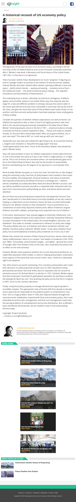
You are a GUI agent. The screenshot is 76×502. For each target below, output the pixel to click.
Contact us (28, 493)
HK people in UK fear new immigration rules (36, 449)
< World (6, 10)
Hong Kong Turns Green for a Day (33, 383)
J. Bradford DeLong (15, 19)
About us (21, 493)
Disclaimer (44, 493)
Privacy (51, 493)
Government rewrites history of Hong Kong (36, 361)
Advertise (36, 493)
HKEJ (56, 493)
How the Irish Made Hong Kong (32, 427)
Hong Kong (7, 343)
